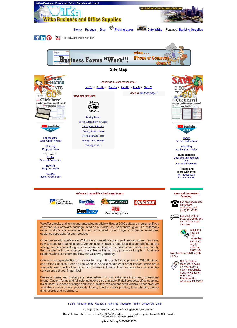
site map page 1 (148, 92)
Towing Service (93, 145)
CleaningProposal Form (50, 148)
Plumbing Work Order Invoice (186, 148)
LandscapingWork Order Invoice (50, 139)
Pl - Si (136, 87)
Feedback (125, 303)
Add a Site (101, 303)
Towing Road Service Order (93, 121)
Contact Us (147, 303)
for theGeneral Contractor (50, 159)
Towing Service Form (93, 136)
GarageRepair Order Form (50, 175)
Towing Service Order (93, 140)
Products (90, 29)
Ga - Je (113, 87)
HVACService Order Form (187, 140)
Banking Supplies (191, 29)
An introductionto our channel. (186, 176)
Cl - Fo (100, 87)
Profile (136, 303)
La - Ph (125, 87)
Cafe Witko (149, 29)
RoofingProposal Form (50, 167)
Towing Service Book (93, 131)
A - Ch (88, 87)
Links (159, 303)
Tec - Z (148, 87)
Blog (103, 29)
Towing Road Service (93, 126)
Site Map (113, 303)
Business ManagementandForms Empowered (186, 160)
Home (78, 29)
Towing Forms (93, 117)
